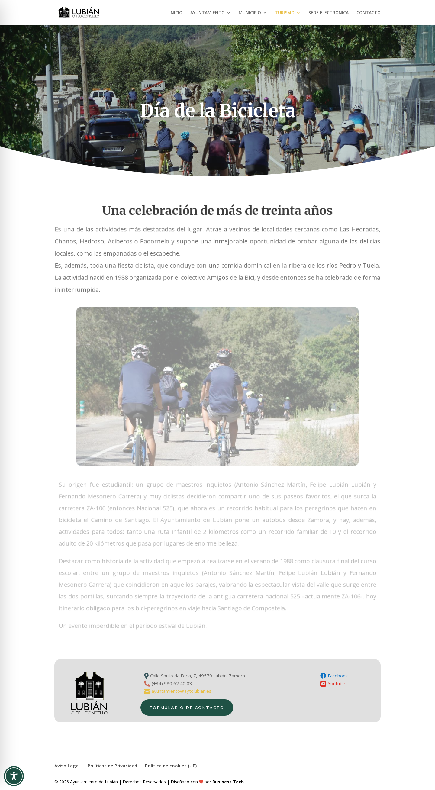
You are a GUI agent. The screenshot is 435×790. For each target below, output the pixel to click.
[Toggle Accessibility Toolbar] (14, 776)
